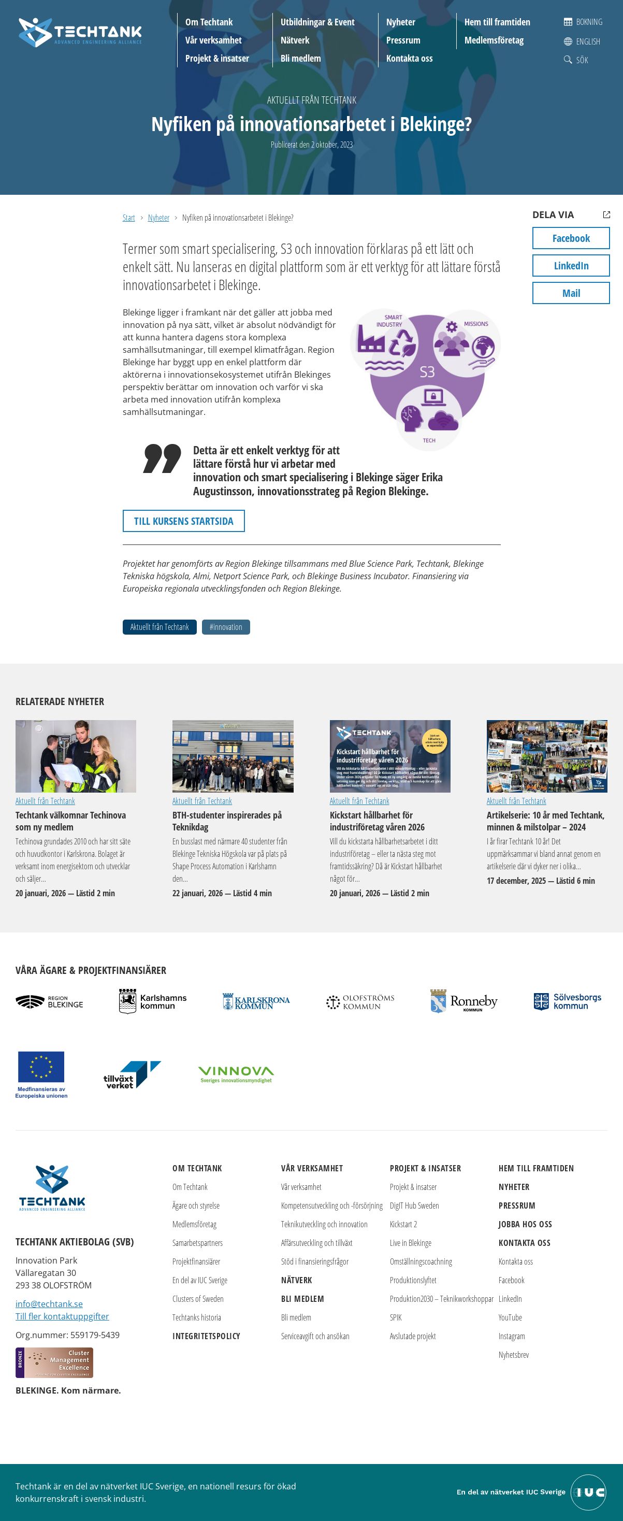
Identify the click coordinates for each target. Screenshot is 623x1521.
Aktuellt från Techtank (311, 100)
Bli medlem (301, 58)
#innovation (226, 627)
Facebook (571, 238)
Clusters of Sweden (198, 1298)
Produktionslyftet (413, 1280)
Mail (571, 293)
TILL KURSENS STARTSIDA (184, 521)
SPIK (395, 1317)
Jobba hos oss (526, 1224)
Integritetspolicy (206, 1336)
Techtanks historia (196, 1317)
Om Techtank (209, 22)
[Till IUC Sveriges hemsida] (532, 1491)
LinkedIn (571, 265)
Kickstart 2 (403, 1224)
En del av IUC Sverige (199, 1280)
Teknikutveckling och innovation (324, 1224)
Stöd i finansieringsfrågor (315, 1261)
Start (129, 217)
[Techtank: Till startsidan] (80, 31)
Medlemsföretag (494, 40)
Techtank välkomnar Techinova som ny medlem (76, 756)
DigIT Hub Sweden (414, 1205)
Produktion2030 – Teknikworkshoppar (442, 1298)
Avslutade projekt (413, 1336)
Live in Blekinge (410, 1243)
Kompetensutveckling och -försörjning (332, 1205)
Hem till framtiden (497, 22)
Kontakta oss (409, 58)
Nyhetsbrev (514, 1354)
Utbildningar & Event (318, 22)
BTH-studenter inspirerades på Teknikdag (232, 756)
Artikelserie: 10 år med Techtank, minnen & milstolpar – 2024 (547, 756)
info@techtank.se (49, 1304)
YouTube (510, 1317)
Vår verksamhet (213, 40)
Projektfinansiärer (196, 1261)
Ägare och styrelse (196, 1205)
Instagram (512, 1336)
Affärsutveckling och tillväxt (317, 1243)
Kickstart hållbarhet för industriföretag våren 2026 (390, 756)
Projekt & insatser (217, 58)
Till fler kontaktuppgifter (62, 1316)
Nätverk (295, 40)
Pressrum (403, 40)
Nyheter (400, 22)
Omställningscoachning (421, 1261)
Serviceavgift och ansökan (315, 1336)
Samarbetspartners (197, 1243)
